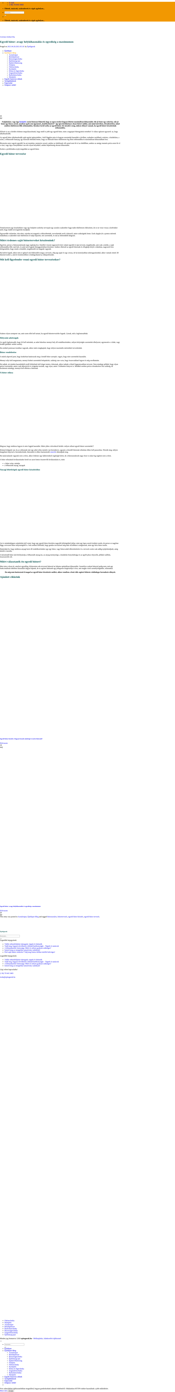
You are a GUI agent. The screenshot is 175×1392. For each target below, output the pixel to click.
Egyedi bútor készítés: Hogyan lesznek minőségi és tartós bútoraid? (21, 739)
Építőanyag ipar (10, 1335)
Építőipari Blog (11, 37)
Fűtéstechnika (9, 1321)
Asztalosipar (3, 37)
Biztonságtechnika (11, 1331)
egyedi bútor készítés (75, 917)
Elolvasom (4, 743)
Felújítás (12, 1363)
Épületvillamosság (15, 1361)
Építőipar (8, 1349)
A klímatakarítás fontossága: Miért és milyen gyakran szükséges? (27, 948)
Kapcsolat (8, 1381)
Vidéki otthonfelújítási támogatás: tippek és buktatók (23, 944)
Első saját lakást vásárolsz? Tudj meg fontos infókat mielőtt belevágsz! (29, 952)
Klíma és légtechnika (16, 1369)
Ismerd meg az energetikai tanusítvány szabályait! (22, 950)
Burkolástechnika (10, 1329)
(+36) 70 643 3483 (6, 973)
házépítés (22, 122)
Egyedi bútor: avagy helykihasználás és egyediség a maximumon (20, 906)
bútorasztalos (52, 917)
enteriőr (53, 452)
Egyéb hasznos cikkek (13, 1377)
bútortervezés (62, 917)
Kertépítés (12, 1367)
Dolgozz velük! (10, 1383)
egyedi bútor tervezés (91, 917)
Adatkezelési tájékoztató (52, 1338)
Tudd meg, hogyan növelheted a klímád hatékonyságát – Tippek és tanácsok (31, 946)
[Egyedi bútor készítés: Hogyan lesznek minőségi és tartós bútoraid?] (44, 734)
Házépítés (7, 1323)
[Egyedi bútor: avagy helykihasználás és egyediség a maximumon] (44, 902)
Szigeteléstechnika (11, 1333)
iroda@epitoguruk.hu (7, 977)
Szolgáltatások (10, 1379)
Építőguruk (31, 46)
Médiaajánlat (38, 1338)
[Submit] (5, 15)
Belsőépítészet (9, 1327)
